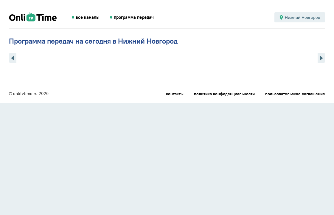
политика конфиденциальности (224, 93)
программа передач (134, 17)
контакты (175, 93)
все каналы (88, 17)
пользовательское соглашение (295, 93)
